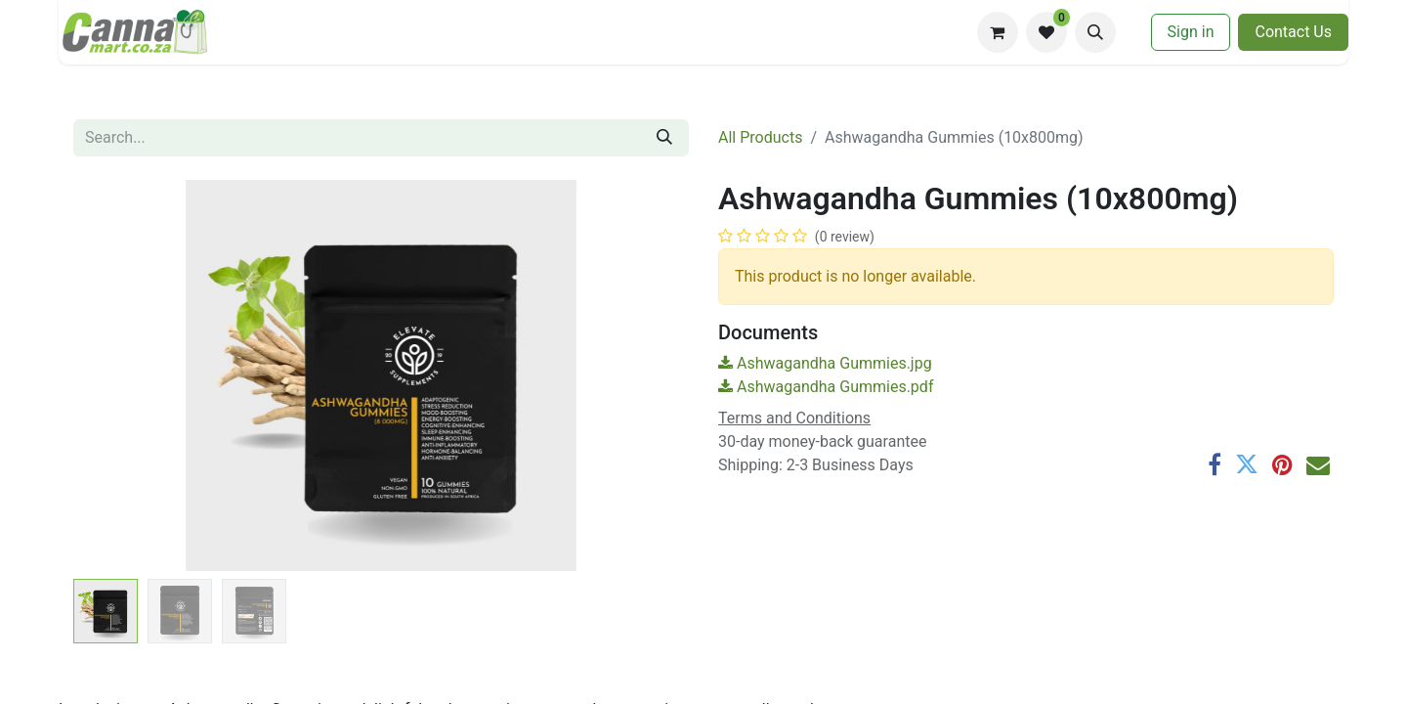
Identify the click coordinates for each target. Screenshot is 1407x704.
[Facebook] (1214, 464)
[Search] (664, 137)
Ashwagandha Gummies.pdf (825, 386)
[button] (1095, 32)
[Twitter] (1246, 464)
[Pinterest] (1282, 464)
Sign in (1191, 31)
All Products (760, 137)
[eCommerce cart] (997, 32)
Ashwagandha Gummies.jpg (825, 363)
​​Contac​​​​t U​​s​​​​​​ (1293, 31)
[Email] (1318, 464)
